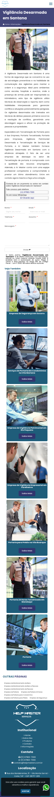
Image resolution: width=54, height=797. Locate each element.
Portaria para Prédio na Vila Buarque (27, 542)
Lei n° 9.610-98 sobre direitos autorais (28, 263)
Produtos (27, 741)
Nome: (8, 208)
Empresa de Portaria (11, 692)
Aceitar (25, 791)
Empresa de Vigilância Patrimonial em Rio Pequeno (26, 429)
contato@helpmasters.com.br (28, 762)
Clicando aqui (27, 198)
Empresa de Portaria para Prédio (16, 698)
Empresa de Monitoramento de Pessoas (18, 689)
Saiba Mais (27, 321)
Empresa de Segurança (38, 698)
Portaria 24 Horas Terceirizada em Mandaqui (27, 600)
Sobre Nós (27, 738)
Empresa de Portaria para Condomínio (18, 695)
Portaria (27, 657)
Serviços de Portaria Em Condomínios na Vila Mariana (27, 371)
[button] (50, 4)
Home (28, 735)
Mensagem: (10, 226)
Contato (28, 743)
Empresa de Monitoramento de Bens (17, 683)
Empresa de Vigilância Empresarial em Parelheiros (27, 486)
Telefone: (9, 217)
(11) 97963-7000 (27, 192)
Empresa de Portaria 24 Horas (31, 692)
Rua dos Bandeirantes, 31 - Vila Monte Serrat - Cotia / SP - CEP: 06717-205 (28, 775)
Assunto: (33, 217)
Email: (32, 208)
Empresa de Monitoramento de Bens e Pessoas (21, 686)
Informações (28, 746)
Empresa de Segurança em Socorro (27, 313)
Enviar (27, 250)
